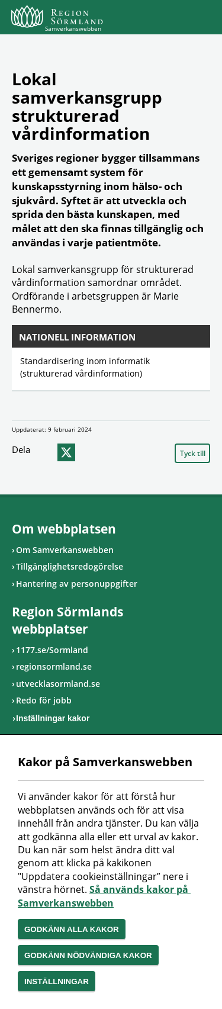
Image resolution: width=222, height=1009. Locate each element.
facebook (44, 452)
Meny (201, 19)
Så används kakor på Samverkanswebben (104, 896)
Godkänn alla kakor (71, 929)
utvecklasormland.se (58, 683)
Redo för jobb (44, 700)
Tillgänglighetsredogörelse (69, 566)
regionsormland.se (54, 666)
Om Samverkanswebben (65, 549)
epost (89, 452)
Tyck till (192, 453)
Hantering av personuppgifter (76, 583)
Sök (171, 19)
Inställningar (56, 981)
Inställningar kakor (52, 718)
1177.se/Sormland (52, 649)
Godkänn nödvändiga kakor (88, 955)
